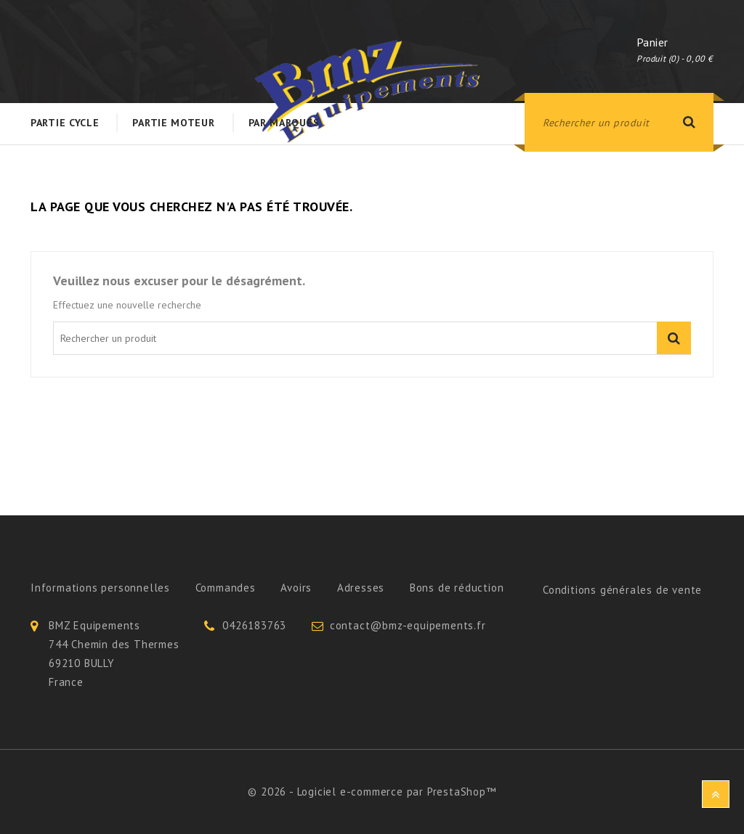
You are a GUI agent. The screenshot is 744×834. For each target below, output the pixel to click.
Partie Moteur (173, 122)
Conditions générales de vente (622, 590)
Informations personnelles (100, 587)
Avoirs (296, 587)
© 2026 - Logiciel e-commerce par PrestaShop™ (372, 791)
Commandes (225, 587)
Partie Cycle (65, 122)
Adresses (360, 587)
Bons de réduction (457, 587)
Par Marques (284, 122)
